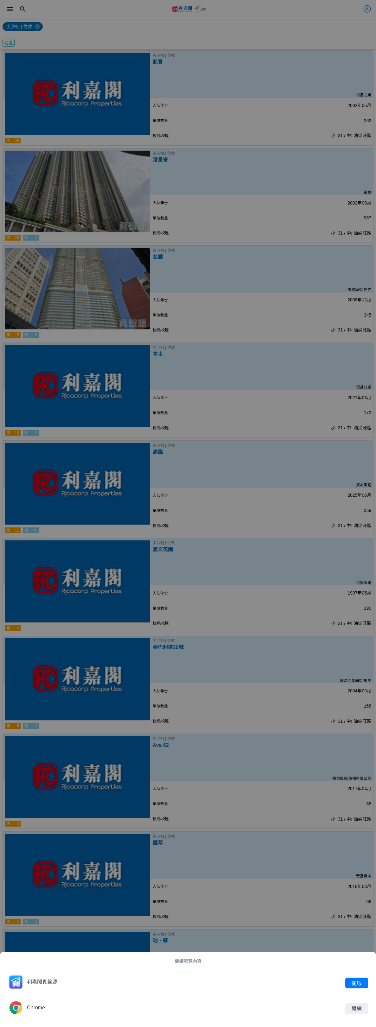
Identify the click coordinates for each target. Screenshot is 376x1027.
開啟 (357, 983)
